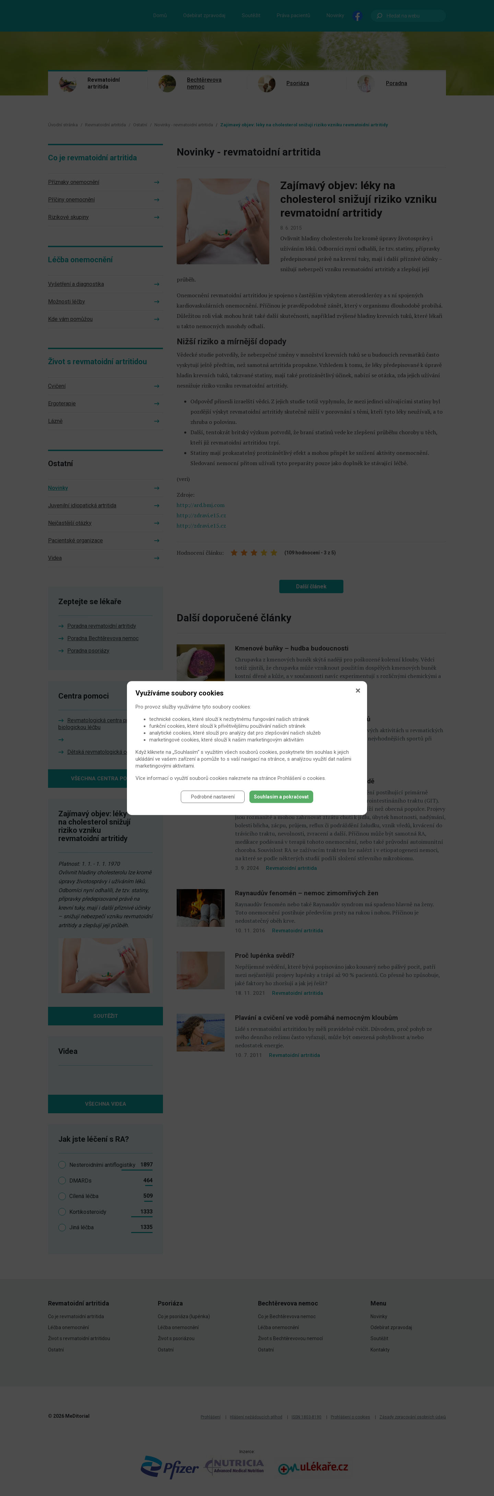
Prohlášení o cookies (301, 780)
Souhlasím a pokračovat (281, 798)
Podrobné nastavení (213, 798)
